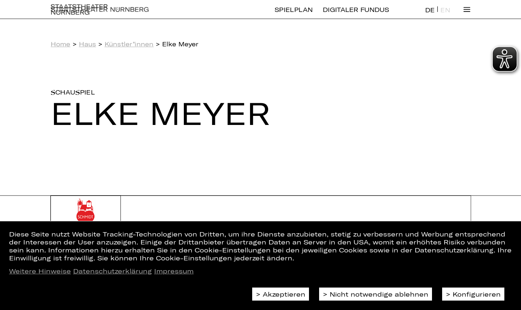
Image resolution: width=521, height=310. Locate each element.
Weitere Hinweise (40, 271)
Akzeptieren (284, 294)
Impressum (174, 271)
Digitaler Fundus (356, 15)
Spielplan (294, 15)
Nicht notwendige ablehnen (379, 294)
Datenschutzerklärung (112, 271)
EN (445, 16)
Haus (87, 44)
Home (60, 44)
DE (430, 16)
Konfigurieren (477, 294)
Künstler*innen (129, 44)
